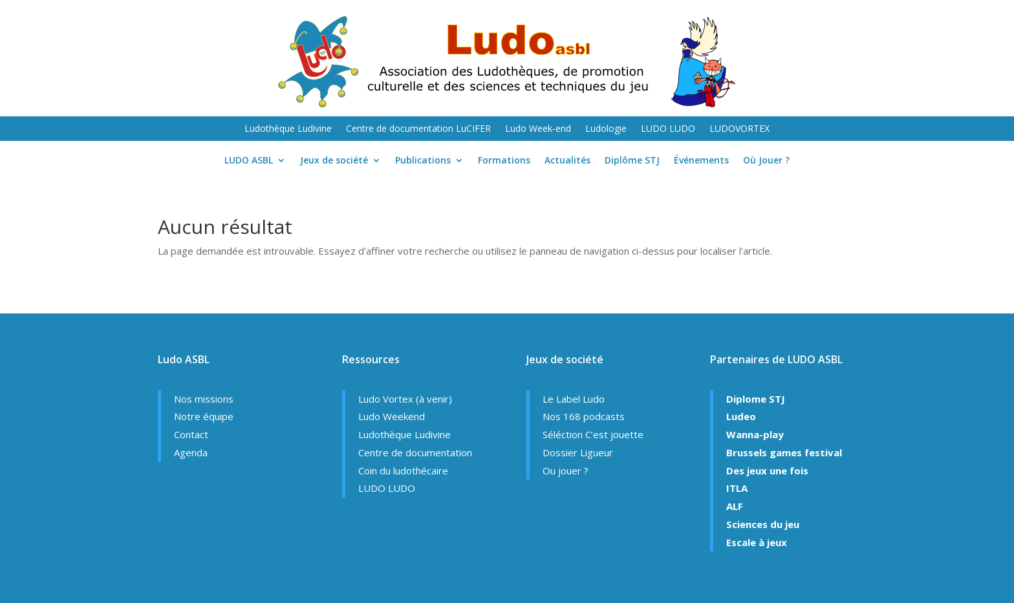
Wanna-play (755, 434)
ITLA (737, 487)
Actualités (567, 161)
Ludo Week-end (538, 129)
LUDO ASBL (248, 161)
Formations (504, 161)
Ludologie (606, 129)
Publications (423, 161)
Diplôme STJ (632, 161)
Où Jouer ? (766, 161)
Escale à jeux (756, 542)
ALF (734, 506)
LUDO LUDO (668, 129)
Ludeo (741, 416)
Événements (701, 161)
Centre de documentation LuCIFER (418, 129)
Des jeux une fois (767, 470)
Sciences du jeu (762, 524)
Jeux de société (334, 161)
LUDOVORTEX (739, 129)
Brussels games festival (784, 452)
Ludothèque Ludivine (288, 129)
